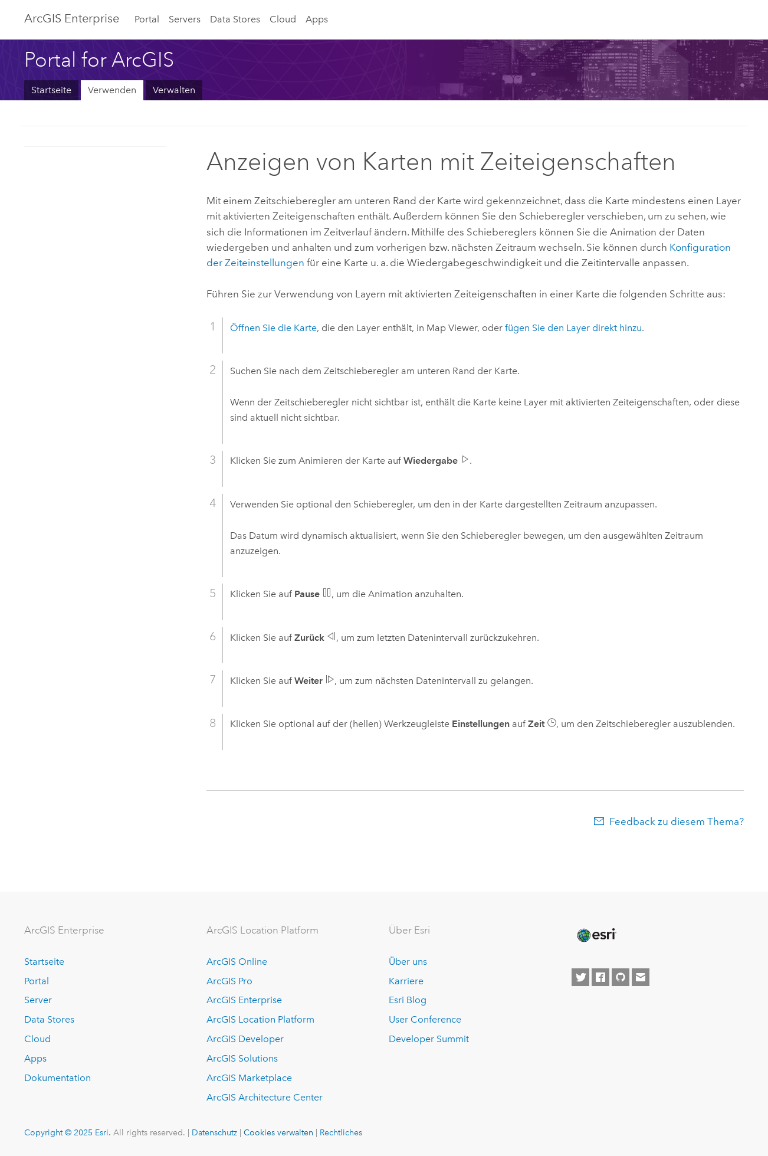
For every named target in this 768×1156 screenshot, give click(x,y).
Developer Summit (429, 1038)
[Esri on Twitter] (580, 977)
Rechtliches (341, 1132)
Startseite (51, 90)
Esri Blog (407, 1000)
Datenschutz (214, 1132)
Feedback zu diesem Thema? (676, 821)
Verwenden (112, 90)
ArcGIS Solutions (242, 1058)
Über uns (408, 961)
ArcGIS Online (236, 961)
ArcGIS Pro (229, 981)
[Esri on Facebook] (600, 977)
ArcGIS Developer (245, 1038)
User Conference (425, 1019)
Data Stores (235, 19)
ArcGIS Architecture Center (264, 1097)
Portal (146, 19)
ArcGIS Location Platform (260, 1019)
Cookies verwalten (278, 1132)
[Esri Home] (595, 935)
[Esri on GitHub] (620, 977)
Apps (317, 19)
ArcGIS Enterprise (71, 18)
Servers (185, 19)
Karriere (406, 981)
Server (38, 1000)
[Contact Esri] (640, 977)
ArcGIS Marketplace (249, 1077)
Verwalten (174, 90)
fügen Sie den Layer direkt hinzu (573, 327)
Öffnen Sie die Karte (273, 327)
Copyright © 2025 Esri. (67, 1132)
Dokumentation (57, 1077)
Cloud (283, 19)
